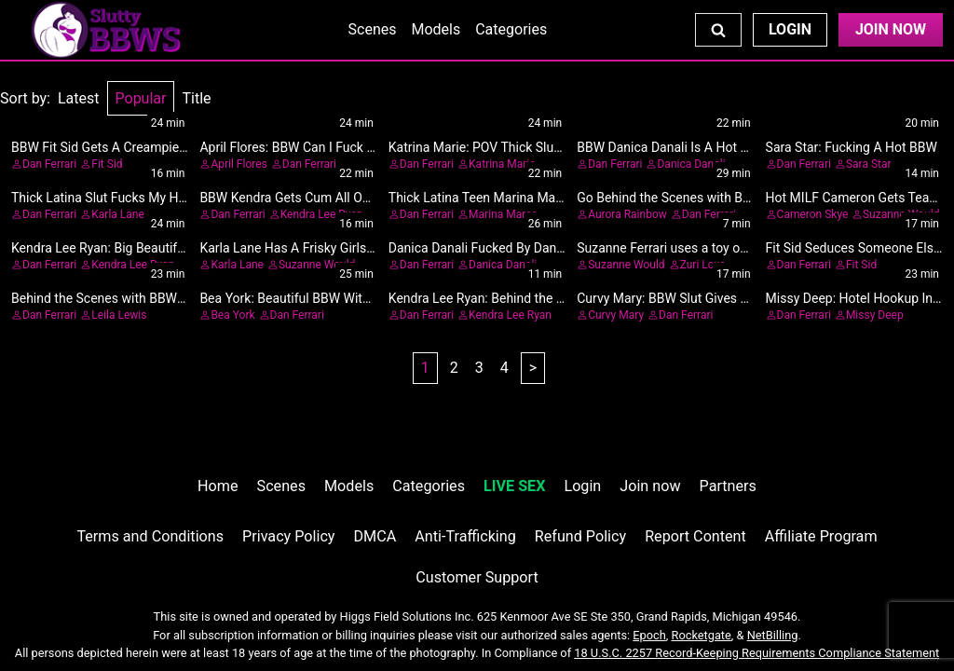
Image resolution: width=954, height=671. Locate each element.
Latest (79, 98)
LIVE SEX (514, 486)
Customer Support (477, 577)
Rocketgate (701, 635)
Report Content (695, 536)
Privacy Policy (288, 536)
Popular (141, 98)
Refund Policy (580, 536)
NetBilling (772, 635)
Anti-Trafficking (465, 536)
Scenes (372, 29)
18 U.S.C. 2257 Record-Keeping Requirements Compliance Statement (756, 653)
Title (196, 98)
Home (218, 486)
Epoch (649, 635)
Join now (650, 486)
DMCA (375, 536)
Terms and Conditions (150, 536)
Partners (728, 486)
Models (435, 29)
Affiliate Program (821, 536)
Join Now (890, 29)
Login (790, 29)
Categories (511, 29)
